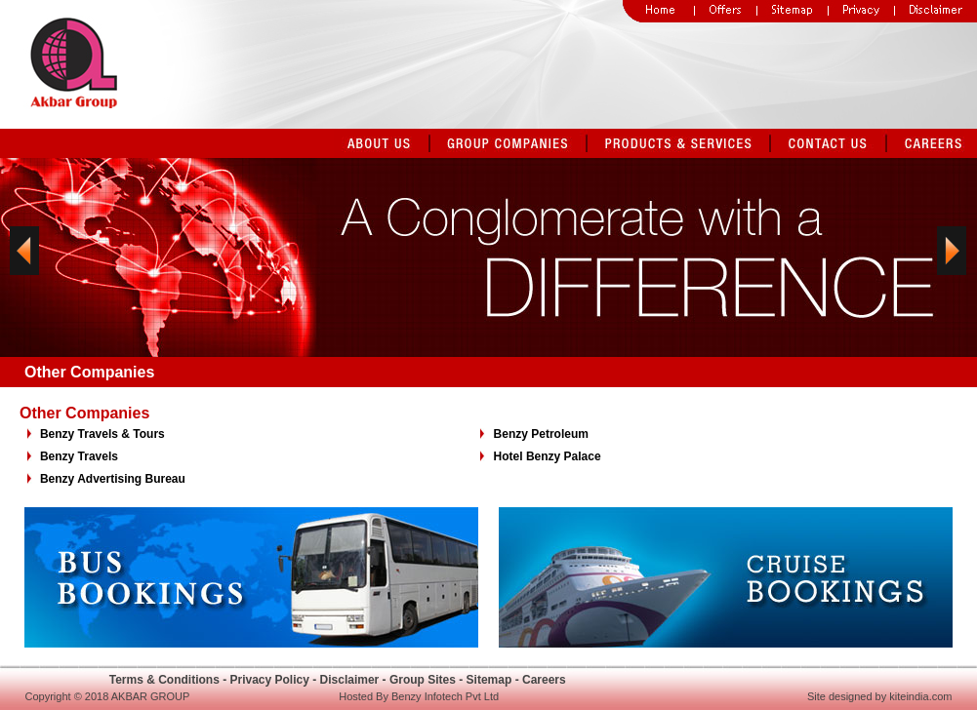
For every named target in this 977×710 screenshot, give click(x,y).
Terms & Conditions (164, 680)
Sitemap (489, 680)
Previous (24, 263)
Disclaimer (350, 680)
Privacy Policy (268, 680)
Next (951, 263)
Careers (544, 680)
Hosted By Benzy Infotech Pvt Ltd (419, 696)
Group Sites (422, 680)
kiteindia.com (920, 696)
